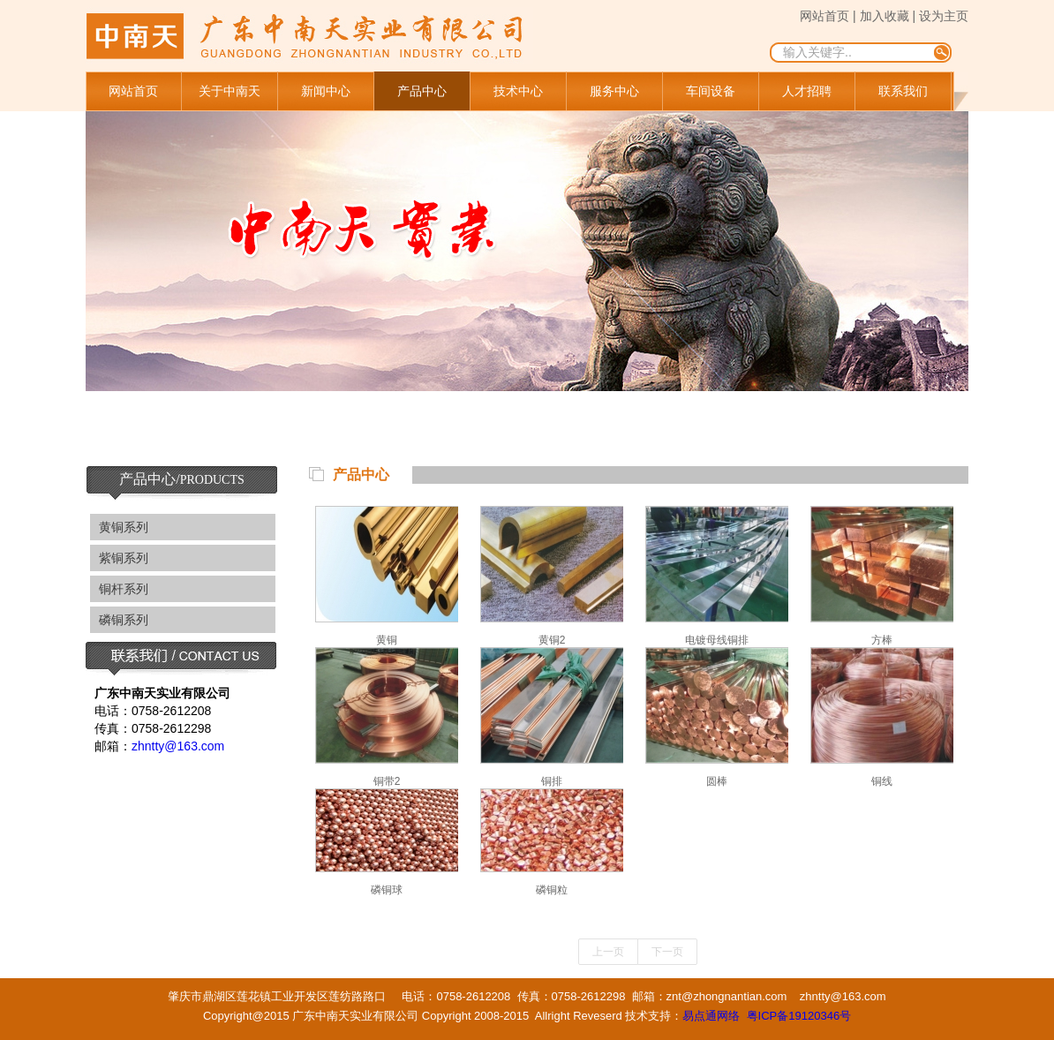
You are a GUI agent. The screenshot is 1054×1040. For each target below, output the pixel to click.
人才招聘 (807, 91)
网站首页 (133, 91)
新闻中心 (325, 91)
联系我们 (903, 91)
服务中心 (614, 91)
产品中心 (422, 91)
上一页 (608, 952)
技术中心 (518, 91)
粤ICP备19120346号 (799, 1015)
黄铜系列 (123, 527)
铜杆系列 (123, 589)
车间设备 (710, 91)
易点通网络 (711, 1015)
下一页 (667, 952)
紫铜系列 (123, 558)
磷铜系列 (123, 620)
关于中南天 (229, 91)
